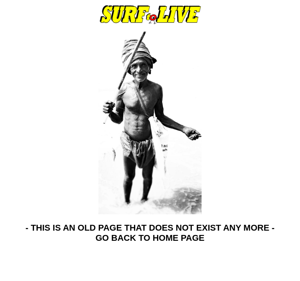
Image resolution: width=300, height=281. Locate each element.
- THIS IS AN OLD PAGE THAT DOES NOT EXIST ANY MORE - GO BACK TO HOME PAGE (150, 233)
